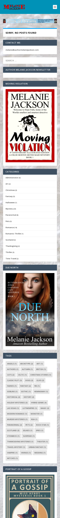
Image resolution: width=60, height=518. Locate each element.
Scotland (9, 240)
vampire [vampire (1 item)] (12, 452)
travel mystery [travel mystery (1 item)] (16, 447)
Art (7, 184)
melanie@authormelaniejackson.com (22, 50)
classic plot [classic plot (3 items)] (14, 380)
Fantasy (9, 196)
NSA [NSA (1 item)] (34, 419)
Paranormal (11, 215)
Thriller (9, 252)
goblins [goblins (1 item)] (12, 391)
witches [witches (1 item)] (12, 458)
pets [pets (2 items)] (28, 425)
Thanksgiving (12, 246)
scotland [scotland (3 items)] (13, 430)
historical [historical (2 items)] (13, 397)
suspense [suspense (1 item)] (29, 436)
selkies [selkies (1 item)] (27, 430)
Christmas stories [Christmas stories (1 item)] (40, 375)
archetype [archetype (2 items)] (26, 363)
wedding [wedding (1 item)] (39, 452)
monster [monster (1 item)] (36, 414)
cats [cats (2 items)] (10, 375)
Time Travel (11, 258)
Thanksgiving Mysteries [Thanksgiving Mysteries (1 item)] (20, 441)
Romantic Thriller (13, 233)
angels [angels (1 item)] (11, 363)
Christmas (10, 190)
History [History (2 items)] (29, 397)
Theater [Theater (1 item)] (42, 441)
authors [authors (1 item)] (12, 369)
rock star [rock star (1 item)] (42, 425)
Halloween (10, 202)
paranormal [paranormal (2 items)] (14, 425)
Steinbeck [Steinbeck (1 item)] (13, 436)
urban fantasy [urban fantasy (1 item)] (37, 447)
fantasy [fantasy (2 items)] (25, 386)
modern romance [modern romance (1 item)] (17, 414)
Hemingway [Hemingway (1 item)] (41, 391)
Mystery (9, 209)
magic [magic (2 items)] (45, 408)
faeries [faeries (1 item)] (11, 386)
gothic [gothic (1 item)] (26, 391)
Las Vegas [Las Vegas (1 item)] (13, 408)
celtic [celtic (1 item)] (22, 375)
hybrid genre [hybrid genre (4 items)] (38, 402)
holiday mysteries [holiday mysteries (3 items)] (17, 402)
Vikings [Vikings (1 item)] (26, 452)
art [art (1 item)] (40, 363)
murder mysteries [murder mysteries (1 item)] (17, 419)
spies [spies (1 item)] (39, 430)
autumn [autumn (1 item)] (27, 369)
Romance (10, 227)
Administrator (12, 177)
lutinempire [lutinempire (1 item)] (30, 408)
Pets (7, 221)
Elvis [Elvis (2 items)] (40, 380)
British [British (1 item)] (41, 369)
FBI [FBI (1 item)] (37, 386)
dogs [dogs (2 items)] (29, 380)
